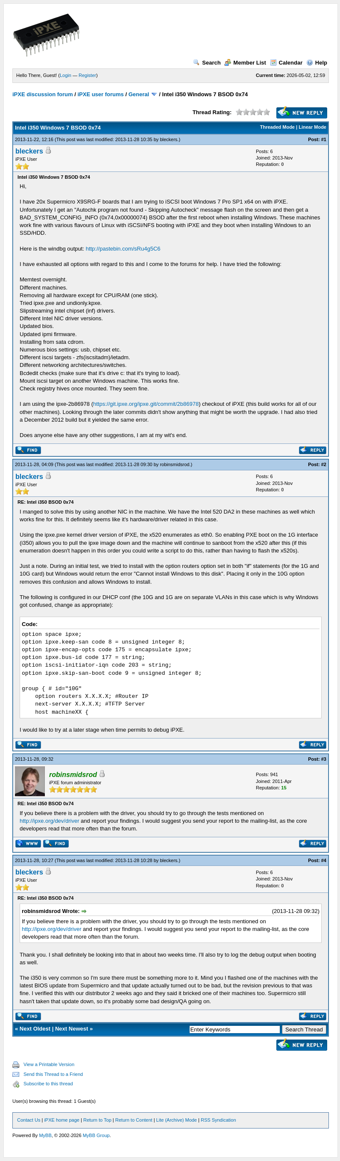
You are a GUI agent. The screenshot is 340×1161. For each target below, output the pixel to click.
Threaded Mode (277, 127)
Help (316, 62)
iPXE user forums (100, 94)
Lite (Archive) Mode (176, 1120)
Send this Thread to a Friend (53, 1074)
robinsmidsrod (174, 464)
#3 (323, 759)
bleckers (168, 139)
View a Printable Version (48, 1064)
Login (65, 75)
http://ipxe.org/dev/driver (49, 821)
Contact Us (28, 1120)
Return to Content (133, 1120)
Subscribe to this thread (48, 1083)
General (139, 94)
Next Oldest (35, 1028)
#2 (323, 464)
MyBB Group (96, 1135)
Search (206, 62)
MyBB (45, 1135)
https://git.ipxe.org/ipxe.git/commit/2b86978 (146, 404)
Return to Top (97, 1120)
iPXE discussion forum (42, 94)
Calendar (286, 62)
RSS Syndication (218, 1120)
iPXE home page (61, 1120)
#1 (323, 139)
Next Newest (71, 1028)
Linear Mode (312, 127)
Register (87, 75)
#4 (323, 860)
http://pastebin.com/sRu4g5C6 (123, 248)
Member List (245, 62)
